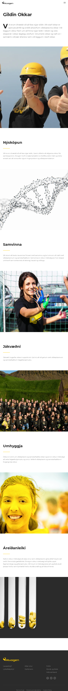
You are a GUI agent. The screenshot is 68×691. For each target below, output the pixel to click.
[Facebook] (47, 678)
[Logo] (34, 659)
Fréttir (48, 666)
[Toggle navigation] (64, 2)
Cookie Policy (47, 690)
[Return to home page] (7, 4)
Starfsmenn (29, 669)
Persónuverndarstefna (33, 690)
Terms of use (20, 690)
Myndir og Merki (52, 669)
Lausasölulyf (7, 666)
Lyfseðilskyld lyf (8, 669)
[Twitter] (51, 678)
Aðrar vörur (28, 666)
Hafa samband (51, 672)
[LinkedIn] (54, 678)
